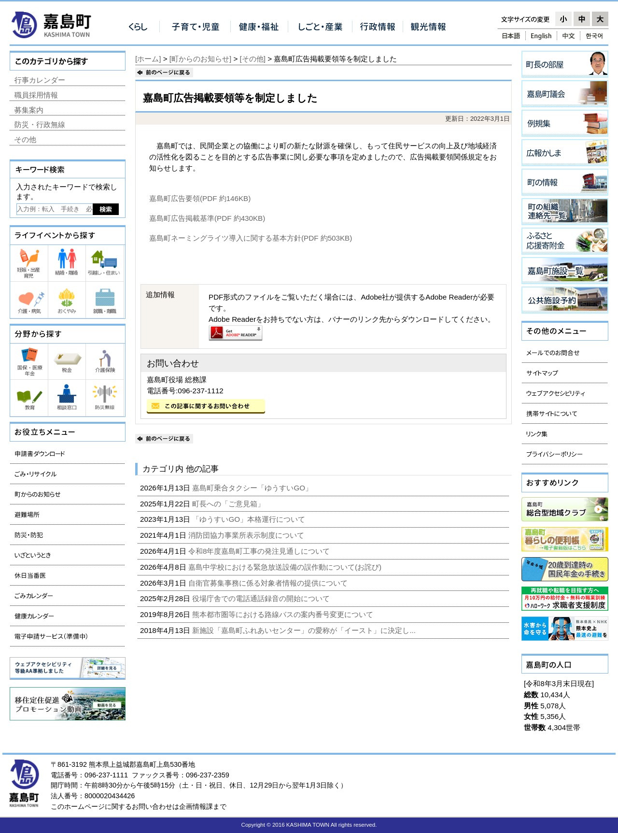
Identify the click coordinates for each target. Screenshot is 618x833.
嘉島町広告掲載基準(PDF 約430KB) (207, 218)
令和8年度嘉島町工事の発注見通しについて (260, 551)
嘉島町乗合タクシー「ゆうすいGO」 (253, 488)
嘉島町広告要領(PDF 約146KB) (200, 198)
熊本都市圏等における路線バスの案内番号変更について (283, 614)
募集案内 (28, 110)
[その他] (253, 59)
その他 (25, 139)
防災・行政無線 (39, 124)
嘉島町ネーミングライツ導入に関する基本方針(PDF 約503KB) (250, 238)
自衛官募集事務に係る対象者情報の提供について (269, 583)
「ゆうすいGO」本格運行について (249, 519)
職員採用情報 (36, 95)
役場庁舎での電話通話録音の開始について (262, 598)
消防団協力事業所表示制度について (247, 535)
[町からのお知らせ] (200, 59)
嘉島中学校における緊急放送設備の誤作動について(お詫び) (285, 567)
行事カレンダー (39, 80)
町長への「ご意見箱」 (229, 504)
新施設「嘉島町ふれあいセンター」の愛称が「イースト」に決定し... (305, 630)
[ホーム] (148, 59)
